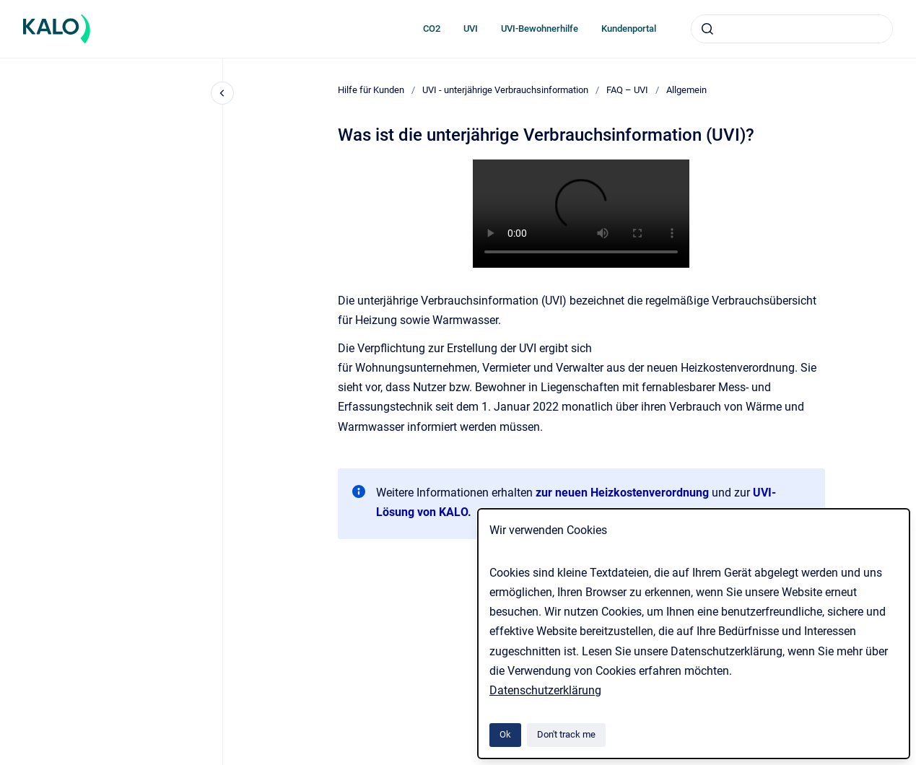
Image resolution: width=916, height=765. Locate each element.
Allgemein (686, 89)
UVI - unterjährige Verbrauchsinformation (505, 89)
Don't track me (566, 734)
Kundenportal (628, 28)
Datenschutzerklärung (545, 690)
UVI (470, 28)
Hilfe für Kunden (371, 89)
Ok (505, 734)
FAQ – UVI (627, 89)
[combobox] (792, 29)
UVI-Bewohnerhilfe (539, 28)
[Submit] (707, 28)
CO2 (431, 28)
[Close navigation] (222, 93)
